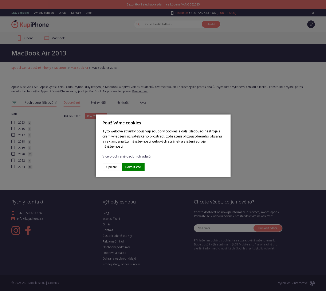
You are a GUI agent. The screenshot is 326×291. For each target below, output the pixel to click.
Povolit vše (133, 167)
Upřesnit (111, 167)
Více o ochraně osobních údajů (126, 156)
